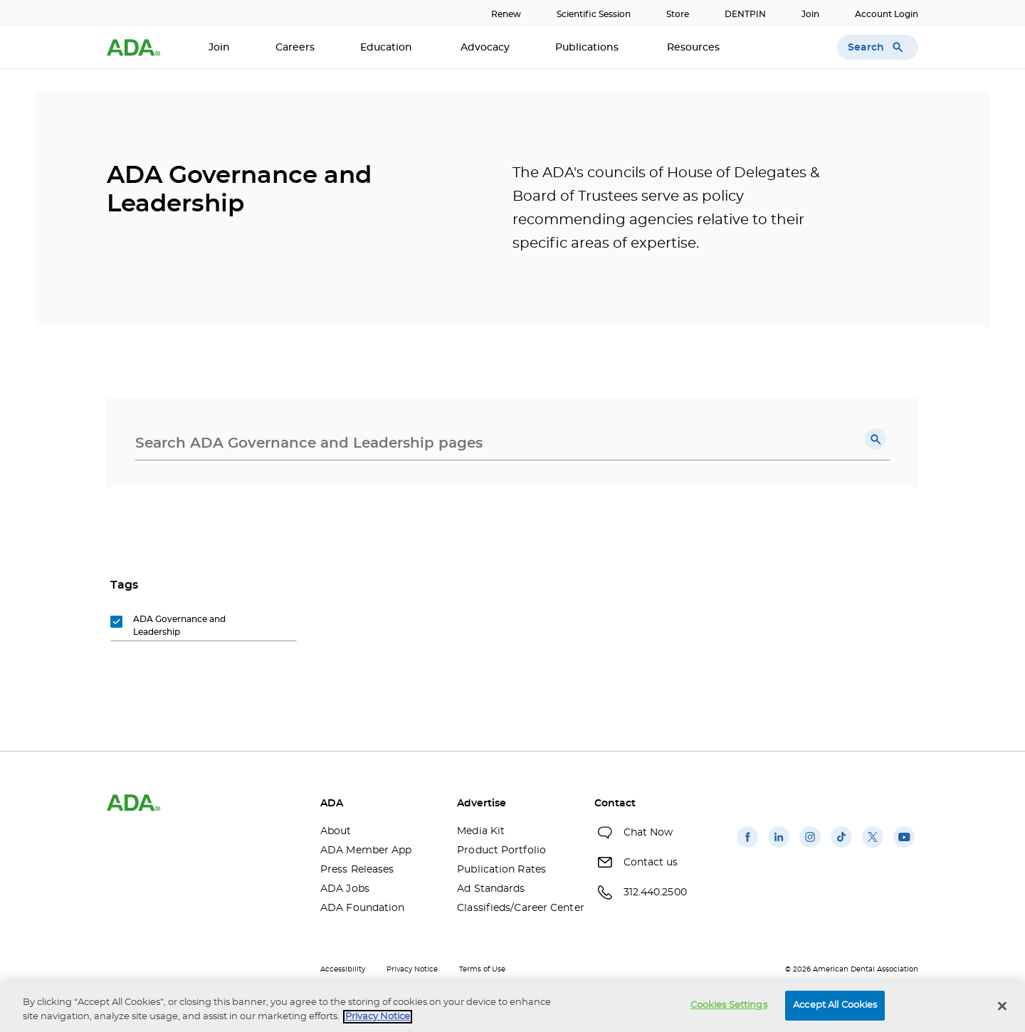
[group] (178, 626)
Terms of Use (482, 969)
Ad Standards (491, 889)
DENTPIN (745, 14)
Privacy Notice (412, 969)
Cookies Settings (728, 1005)
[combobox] (512, 443)
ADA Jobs (344, 889)
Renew (506, 14)
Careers (295, 48)
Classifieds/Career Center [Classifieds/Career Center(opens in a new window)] (514, 908)
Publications (588, 48)
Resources (694, 48)
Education (387, 48)
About (336, 831)
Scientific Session (594, 14)
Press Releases (357, 870)
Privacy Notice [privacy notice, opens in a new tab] (377, 1016)
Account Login (886, 14)
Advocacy (485, 48)
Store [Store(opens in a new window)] (677, 14)
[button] (875, 439)
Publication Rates (501, 870)
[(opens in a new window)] (747, 847)
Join (810, 14)
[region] (512, 1006)
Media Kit (481, 831)
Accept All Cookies (835, 1005)
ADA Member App (365, 850)
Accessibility (342, 969)
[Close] (1002, 1005)
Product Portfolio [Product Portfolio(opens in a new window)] (501, 850)
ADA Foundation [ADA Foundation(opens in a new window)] (362, 908)
